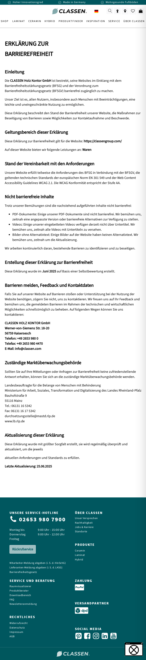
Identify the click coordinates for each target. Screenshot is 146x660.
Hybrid (79, 559)
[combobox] (99, 11)
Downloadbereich (20, 595)
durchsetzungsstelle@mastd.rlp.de (30, 416)
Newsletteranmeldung (23, 604)
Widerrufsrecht (19, 623)
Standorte (81, 531)
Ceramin (80, 550)
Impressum (16, 632)
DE (99, 11)
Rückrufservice (22, 549)
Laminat (80, 555)
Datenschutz (17, 627)
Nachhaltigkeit (84, 523)
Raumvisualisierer (20, 586)
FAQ (12, 599)
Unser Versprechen (86, 518)
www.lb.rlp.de (15, 421)
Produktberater (19, 590)
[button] (134, 649)
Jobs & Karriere (84, 527)
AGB (12, 636)
